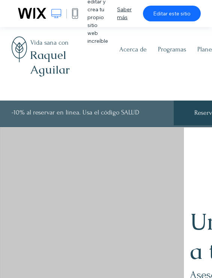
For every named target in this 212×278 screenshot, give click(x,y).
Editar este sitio (172, 13)
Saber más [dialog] (124, 13)
